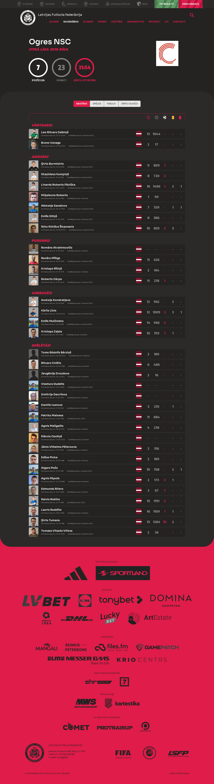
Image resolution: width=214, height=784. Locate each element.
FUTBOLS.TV (167, 4)
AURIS (186, 773)
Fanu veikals (190, 4)
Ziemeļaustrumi (117, 4)
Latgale (91, 4)
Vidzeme (47, 4)
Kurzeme (25, 4)
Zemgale (69, 4)
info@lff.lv (62, 757)
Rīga (142, 4)
